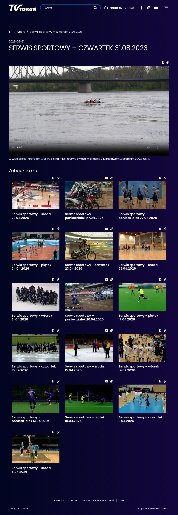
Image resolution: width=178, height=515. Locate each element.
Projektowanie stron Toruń (152, 508)
